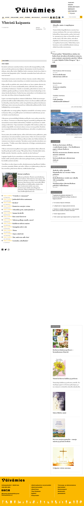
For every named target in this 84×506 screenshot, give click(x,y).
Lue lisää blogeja (76, 107)
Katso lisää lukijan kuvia (74, 135)
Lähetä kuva (78, 137)
